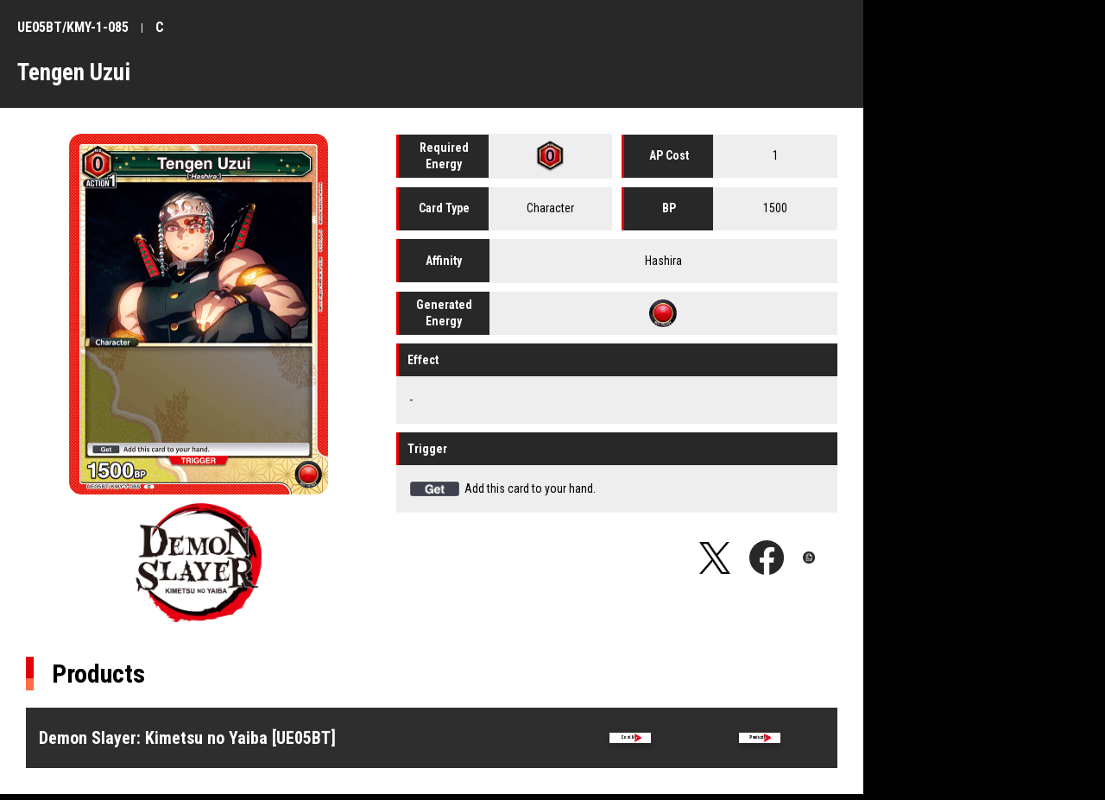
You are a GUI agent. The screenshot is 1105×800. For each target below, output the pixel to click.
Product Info (760, 741)
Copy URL (820, 557)
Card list (630, 741)
